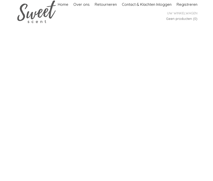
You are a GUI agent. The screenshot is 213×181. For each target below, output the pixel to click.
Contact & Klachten (138, 4)
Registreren (187, 4)
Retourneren (106, 4)
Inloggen (164, 4)
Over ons (81, 4)
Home (63, 4)
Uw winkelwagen (182, 13)
